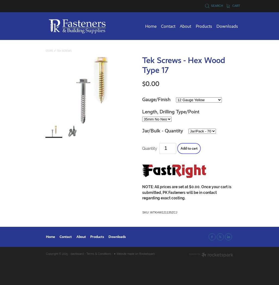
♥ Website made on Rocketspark (134, 253)
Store (49, 50)
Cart (233, 5)
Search (214, 5)
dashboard (77, 253)
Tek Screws (64, 50)
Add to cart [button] (189, 148)
